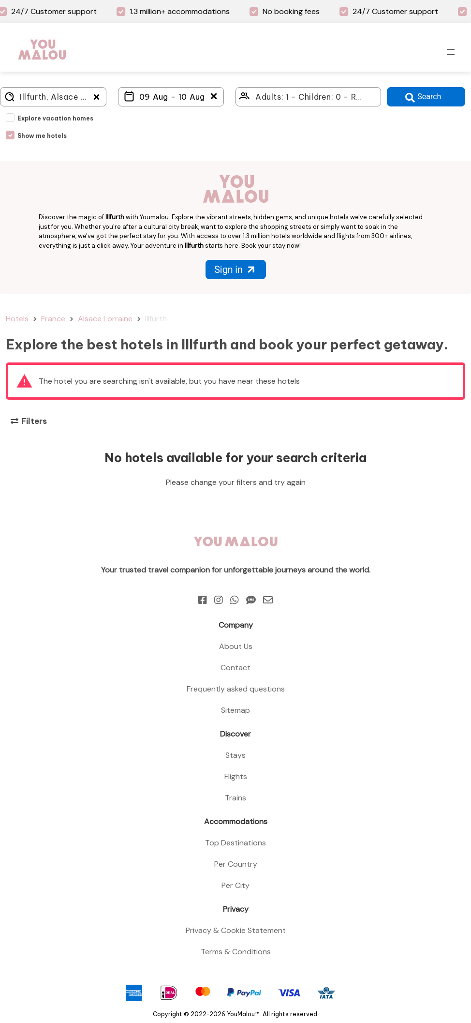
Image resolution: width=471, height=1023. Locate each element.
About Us (235, 646)
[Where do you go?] (53, 96)
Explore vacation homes (55, 118)
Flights (235, 776)
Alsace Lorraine (105, 319)
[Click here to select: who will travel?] (308, 96)
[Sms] (251, 600)
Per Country (235, 864)
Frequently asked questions (236, 689)
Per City (235, 885)
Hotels (17, 319)
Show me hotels (42, 135)
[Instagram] (218, 600)
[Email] (268, 600)
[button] (450, 52)
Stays (235, 755)
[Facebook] (202, 600)
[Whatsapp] (234, 600)
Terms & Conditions (236, 952)
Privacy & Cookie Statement (236, 930)
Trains (235, 798)
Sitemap (235, 710)
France (53, 319)
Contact (235, 667)
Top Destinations (235, 843)
